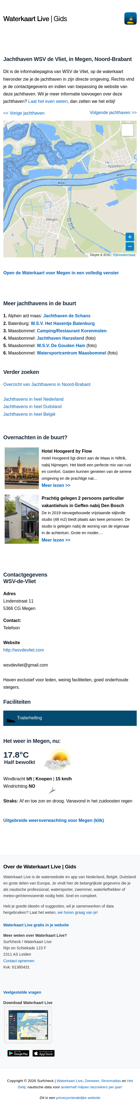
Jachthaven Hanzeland (60, 338)
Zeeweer (92, 1081)
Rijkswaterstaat (124, 255)
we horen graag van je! (78, 912)
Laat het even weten (48, 101)
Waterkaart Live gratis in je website (36, 925)
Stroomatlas (111, 1081)
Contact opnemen (19, 961)
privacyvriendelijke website (78, 1098)
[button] (127, 130)
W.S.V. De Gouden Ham (61, 345)
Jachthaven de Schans (67, 315)
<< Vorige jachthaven (23, 113)
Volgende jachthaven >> (113, 112)
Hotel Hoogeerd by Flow (67, 451)
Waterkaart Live (70, 1081)
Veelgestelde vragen (22, 992)
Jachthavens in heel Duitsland (32, 406)
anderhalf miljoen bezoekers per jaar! (91, 1087)
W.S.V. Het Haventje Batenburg (63, 323)
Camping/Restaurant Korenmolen (72, 330)
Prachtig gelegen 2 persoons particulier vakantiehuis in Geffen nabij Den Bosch (83, 502)
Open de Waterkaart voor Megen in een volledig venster (61, 272)
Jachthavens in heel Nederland (33, 399)
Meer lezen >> (56, 485)
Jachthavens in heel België (29, 414)
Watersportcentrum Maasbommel (71, 353)
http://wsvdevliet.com (23, 650)
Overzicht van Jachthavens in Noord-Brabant (46, 384)
